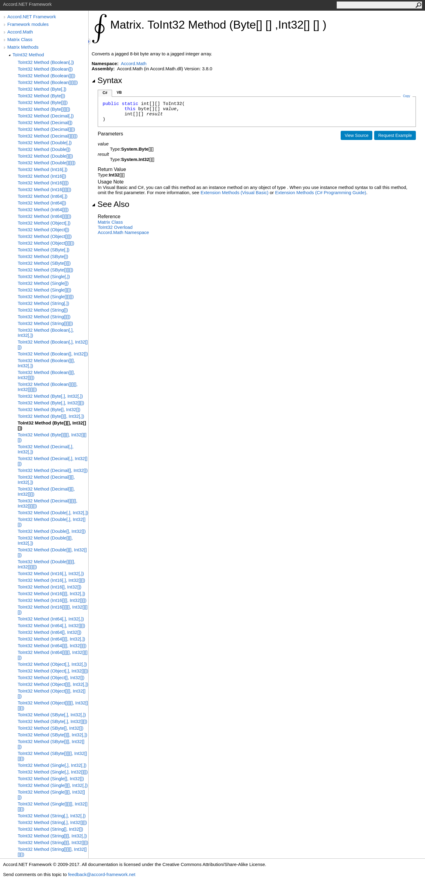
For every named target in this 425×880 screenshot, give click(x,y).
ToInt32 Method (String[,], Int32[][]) (52, 822)
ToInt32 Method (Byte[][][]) (44, 109)
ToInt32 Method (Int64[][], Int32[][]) (52, 645)
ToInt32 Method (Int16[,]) (42, 169)
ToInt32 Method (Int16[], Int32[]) (49, 586)
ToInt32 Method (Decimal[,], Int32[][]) (52, 461)
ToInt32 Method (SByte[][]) (44, 263)
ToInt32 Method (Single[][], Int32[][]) (51, 794)
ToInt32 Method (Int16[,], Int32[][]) (51, 580)
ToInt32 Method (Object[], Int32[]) (51, 677)
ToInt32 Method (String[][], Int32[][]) (53, 842)
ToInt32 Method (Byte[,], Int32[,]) (50, 396)
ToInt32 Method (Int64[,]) (42, 196)
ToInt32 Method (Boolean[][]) (46, 75)
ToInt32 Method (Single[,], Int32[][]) (53, 771)
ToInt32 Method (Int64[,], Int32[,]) (51, 618)
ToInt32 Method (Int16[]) (42, 176)
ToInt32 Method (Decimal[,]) (46, 115)
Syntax (107, 80)
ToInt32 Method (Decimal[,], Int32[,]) (45, 449)
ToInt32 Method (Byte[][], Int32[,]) (51, 416)
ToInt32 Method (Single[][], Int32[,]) (53, 785)
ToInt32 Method (28, 54)
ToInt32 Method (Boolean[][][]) (48, 82)
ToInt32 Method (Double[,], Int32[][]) (52, 522)
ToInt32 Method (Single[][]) (44, 289)
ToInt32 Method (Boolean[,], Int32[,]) (46, 332)
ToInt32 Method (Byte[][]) (43, 102)
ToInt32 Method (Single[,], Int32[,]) (52, 765)
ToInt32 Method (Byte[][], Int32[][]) (52, 425)
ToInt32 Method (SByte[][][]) (45, 269)
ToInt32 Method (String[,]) (43, 303)
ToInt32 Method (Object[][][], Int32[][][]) (53, 705)
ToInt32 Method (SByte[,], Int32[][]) (52, 721)
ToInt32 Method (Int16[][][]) (44, 189)
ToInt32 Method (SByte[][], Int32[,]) (52, 734)
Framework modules (28, 24)
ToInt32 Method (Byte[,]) (42, 89)
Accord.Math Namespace (123, 232)
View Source (356, 135)
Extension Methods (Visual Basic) (235, 192)
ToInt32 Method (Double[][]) (45, 156)
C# (105, 93)
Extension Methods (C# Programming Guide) (320, 192)
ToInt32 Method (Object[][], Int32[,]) (53, 684)
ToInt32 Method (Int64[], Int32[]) (49, 632)
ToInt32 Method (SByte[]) (43, 256)
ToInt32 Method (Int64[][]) (43, 209)
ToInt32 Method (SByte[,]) (43, 249)
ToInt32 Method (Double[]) (44, 149)
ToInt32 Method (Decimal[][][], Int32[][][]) (47, 503)
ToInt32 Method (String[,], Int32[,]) (52, 815)
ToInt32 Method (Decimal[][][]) (48, 135)
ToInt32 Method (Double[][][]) (47, 162)
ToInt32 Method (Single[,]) (44, 276)
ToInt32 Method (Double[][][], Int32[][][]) (46, 564)
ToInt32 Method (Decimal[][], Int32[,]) (46, 479)
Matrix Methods (23, 47)
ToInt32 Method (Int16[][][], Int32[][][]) (52, 609)
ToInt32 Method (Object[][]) (45, 236)
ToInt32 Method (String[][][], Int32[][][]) (52, 852)
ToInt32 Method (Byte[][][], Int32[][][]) (52, 437)
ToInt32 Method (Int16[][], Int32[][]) (52, 600)
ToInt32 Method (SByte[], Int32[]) (50, 728)
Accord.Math (20, 31)
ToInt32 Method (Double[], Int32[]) (52, 531)
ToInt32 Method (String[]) (43, 310)
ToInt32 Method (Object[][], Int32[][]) (52, 693)
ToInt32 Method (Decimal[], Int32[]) (53, 470)
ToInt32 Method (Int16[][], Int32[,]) (51, 593)
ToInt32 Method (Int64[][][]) (44, 216)
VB (119, 92)
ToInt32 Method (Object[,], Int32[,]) (52, 664)
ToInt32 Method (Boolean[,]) (46, 62)
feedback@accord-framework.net (101, 874)
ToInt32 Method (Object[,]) (44, 222)
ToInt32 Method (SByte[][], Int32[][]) (51, 744)
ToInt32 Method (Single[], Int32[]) (51, 778)
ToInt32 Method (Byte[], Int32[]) (49, 409)
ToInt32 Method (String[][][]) (45, 323)
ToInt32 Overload (115, 227)
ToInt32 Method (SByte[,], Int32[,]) (52, 714)
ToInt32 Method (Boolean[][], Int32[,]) (46, 363)
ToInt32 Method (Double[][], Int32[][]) (52, 552)
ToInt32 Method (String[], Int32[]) (50, 829)
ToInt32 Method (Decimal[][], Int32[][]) (46, 491)
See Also (110, 204)
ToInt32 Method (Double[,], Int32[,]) (53, 512)
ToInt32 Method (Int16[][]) (43, 182)
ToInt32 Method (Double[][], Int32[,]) (45, 540)
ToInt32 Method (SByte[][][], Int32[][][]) (52, 756)
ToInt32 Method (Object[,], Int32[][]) (53, 670)
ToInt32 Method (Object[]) (43, 229)
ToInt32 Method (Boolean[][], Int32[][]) (46, 375)
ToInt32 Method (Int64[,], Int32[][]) (51, 625)
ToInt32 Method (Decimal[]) (45, 122)
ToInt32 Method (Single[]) (43, 283)
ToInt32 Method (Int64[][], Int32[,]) (51, 638)
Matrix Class (20, 39)
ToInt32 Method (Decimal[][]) (46, 129)
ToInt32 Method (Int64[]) (42, 202)
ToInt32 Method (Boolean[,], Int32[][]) (53, 344)
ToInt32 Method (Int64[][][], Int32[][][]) (52, 655)
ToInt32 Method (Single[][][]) (46, 296)
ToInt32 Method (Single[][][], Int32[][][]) (52, 806)
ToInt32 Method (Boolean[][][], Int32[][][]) (48, 387)
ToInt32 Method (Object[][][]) (46, 243)
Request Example (395, 135)
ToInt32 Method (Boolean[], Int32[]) (53, 353)
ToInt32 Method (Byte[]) (41, 95)
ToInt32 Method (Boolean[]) (45, 69)
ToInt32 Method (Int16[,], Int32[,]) (51, 573)
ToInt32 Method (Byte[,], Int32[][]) (51, 402)
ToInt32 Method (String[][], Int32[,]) (52, 835)
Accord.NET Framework (31, 16)
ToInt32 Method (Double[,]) (45, 142)
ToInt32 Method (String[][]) (44, 316)
